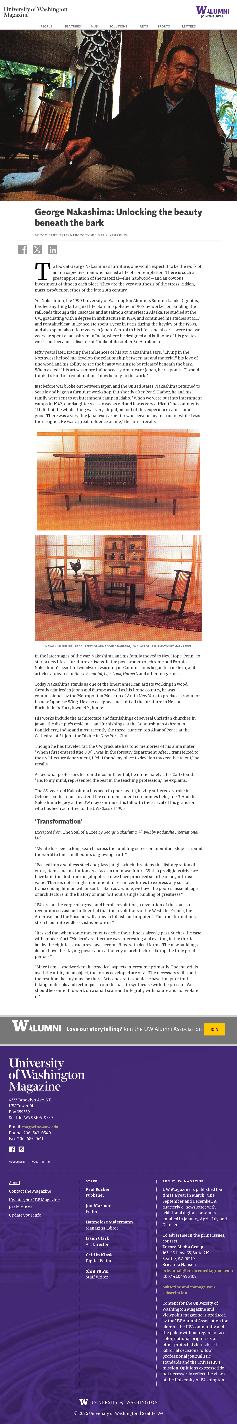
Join (215, 1029)
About (14, 1179)
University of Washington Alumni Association (35, 1025)
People (46, 26)
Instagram (23, 1146)
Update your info (25, 1211)
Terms (46, 1158)
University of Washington (118, 1399)
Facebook (13, 1146)
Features (73, 26)
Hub (94, 26)
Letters (189, 26)
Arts (144, 26)
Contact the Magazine (30, 1187)
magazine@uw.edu (41, 1123)
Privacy (34, 1158)
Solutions (118, 26)
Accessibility (17, 1158)
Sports (164, 26)
